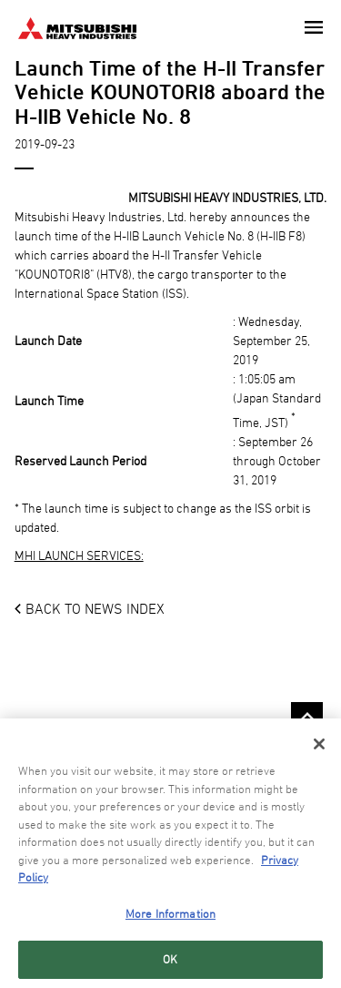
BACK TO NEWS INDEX (95, 608)
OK (170, 959)
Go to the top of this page (307, 718)
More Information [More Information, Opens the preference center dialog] (170, 913)
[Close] (319, 745)
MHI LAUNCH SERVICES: (79, 555)
